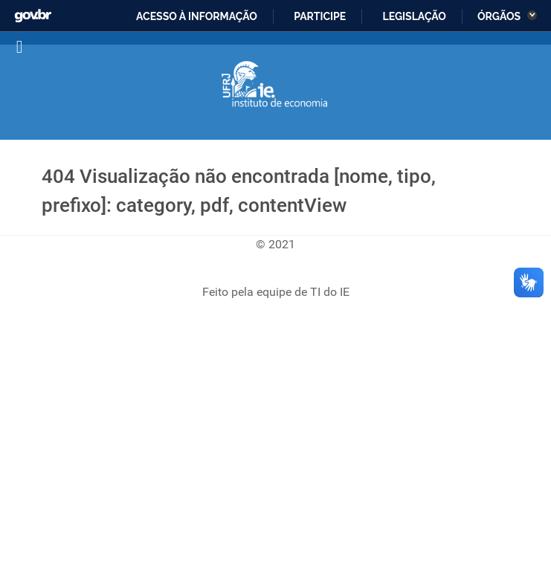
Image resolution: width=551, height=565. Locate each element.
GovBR (32, 12)
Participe (318, 16)
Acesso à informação (195, 16)
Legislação (413, 16)
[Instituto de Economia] (275, 84)
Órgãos (500, 16)
